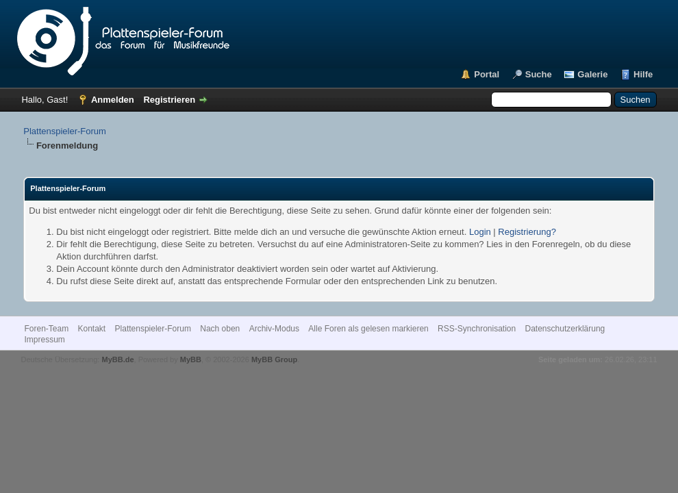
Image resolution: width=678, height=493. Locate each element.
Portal (486, 74)
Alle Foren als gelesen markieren (368, 328)
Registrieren (169, 99)
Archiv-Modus (274, 328)
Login (480, 232)
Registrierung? (527, 232)
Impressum (44, 339)
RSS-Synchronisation (477, 328)
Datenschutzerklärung (565, 328)
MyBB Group (274, 359)
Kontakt (91, 328)
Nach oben (220, 328)
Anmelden (112, 99)
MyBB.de (117, 359)
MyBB (190, 359)
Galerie (592, 74)
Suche (538, 74)
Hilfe (643, 74)
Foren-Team (46, 328)
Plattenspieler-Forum (64, 131)
